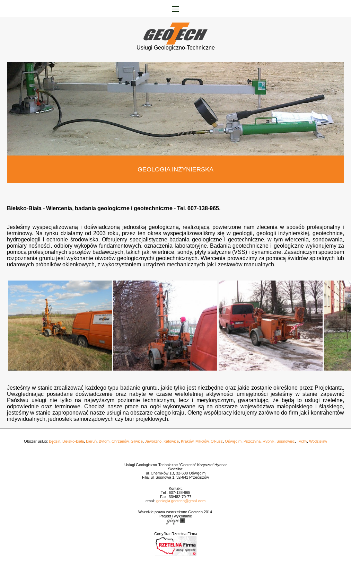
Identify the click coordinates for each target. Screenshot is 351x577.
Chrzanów (120, 441)
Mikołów (202, 441)
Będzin (54, 441)
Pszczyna (252, 441)
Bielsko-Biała (73, 441)
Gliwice (137, 441)
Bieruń (91, 441)
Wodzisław (318, 441)
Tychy (302, 441)
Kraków (187, 441)
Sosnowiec (286, 441)
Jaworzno (153, 441)
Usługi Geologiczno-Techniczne (176, 45)
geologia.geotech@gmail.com (180, 501)
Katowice (171, 441)
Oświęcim (233, 441)
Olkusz (217, 441)
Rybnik (268, 441)
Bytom (104, 441)
